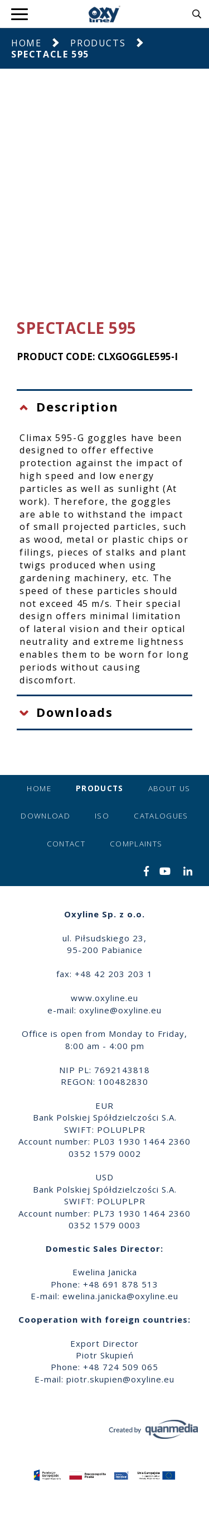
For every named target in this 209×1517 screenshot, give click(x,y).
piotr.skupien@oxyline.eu (120, 1379)
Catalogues (161, 816)
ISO (102, 816)
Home (26, 43)
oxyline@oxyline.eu (120, 1010)
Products (97, 43)
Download (45, 816)
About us (169, 788)
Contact (66, 844)
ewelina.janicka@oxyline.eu (120, 1295)
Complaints (136, 844)
